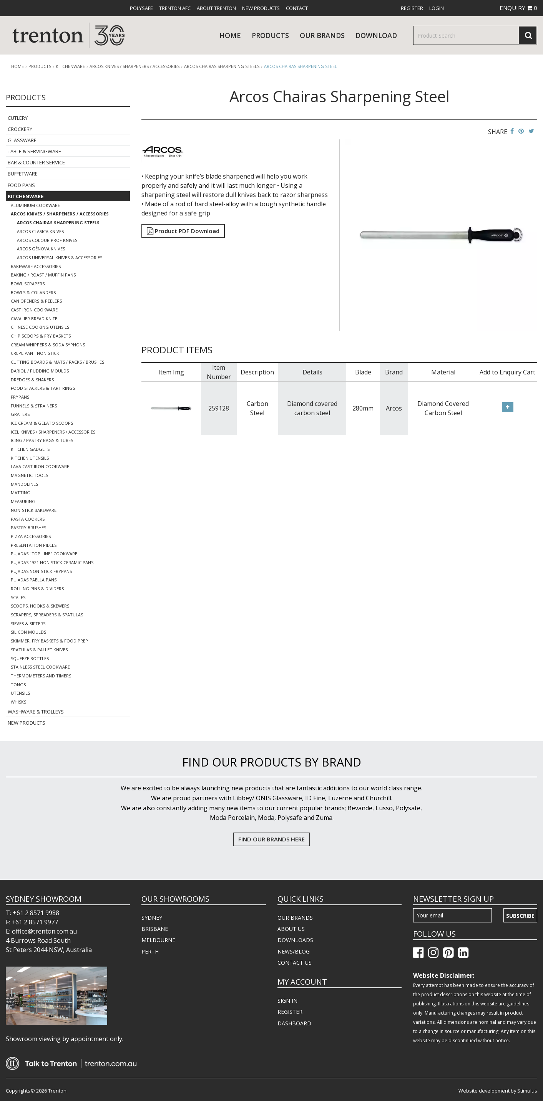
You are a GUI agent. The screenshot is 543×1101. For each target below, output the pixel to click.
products (270, 35)
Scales (18, 597)
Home (230, 35)
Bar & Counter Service (36, 162)
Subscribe (520, 915)
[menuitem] (141, 8)
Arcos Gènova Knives (41, 249)
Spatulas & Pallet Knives (39, 649)
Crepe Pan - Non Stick (35, 353)
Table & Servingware (34, 151)
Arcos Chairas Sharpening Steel (300, 66)
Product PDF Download (183, 231)
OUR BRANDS (295, 917)
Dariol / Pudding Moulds (40, 371)
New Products (261, 8)
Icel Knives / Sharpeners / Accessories (53, 432)
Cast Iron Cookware (34, 310)
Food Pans (21, 185)
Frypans (20, 397)
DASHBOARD (294, 1023)
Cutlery (18, 117)
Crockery (20, 129)
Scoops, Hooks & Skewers (40, 606)
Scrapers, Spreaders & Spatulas (47, 615)
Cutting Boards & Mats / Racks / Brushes (57, 362)
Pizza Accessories (31, 536)
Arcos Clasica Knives (40, 231)
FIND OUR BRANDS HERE (271, 839)
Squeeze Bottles (30, 658)
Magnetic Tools (29, 475)
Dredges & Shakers (32, 379)
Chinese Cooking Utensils (40, 327)
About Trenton (216, 8)
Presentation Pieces (33, 545)
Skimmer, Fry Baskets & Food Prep (49, 641)
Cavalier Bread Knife (34, 318)
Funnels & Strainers (34, 406)
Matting (20, 492)
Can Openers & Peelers (36, 301)
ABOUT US (291, 928)
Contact (297, 8)
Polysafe (141, 8)
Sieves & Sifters (28, 623)
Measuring (23, 501)
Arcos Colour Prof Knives (47, 240)
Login (436, 8)
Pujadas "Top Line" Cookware (44, 553)
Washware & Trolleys (36, 711)
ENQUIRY (518, 8)
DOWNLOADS (295, 940)
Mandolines (24, 484)
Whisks (18, 702)
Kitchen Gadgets (30, 449)
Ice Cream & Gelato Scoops (42, 423)
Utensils (20, 693)
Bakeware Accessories (36, 266)
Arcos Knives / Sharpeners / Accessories (134, 66)
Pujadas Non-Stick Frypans (41, 571)
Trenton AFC (175, 8)
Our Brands (322, 35)
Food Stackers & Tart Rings (43, 388)
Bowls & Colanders (33, 292)
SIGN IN (287, 1000)
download (376, 35)
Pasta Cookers (28, 519)
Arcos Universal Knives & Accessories (59, 257)
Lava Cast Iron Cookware (40, 466)
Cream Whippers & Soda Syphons (48, 345)
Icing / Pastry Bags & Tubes (42, 440)
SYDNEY (151, 917)
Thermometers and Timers (41, 676)
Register (412, 8)
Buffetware (23, 173)
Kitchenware (70, 66)
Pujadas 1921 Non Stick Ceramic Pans (52, 562)
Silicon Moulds (28, 632)
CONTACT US (294, 962)
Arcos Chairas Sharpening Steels (221, 66)
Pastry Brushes (28, 527)
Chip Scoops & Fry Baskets (41, 336)
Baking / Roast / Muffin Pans (43, 275)
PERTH (150, 951)
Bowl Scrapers (28, 283)
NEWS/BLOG (293, 951)
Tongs (18, 684)
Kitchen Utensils (30, 458)
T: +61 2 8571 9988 (32, 913)
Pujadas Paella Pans (33, 580)
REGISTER (289, 1011)
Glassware (22, 140)
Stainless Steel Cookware (40, 667)
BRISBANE (154, 928)
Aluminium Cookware (35, 205)
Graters (20, 414)
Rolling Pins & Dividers (37, 588)
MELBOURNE (158, 940)
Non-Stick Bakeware (33, 510)
